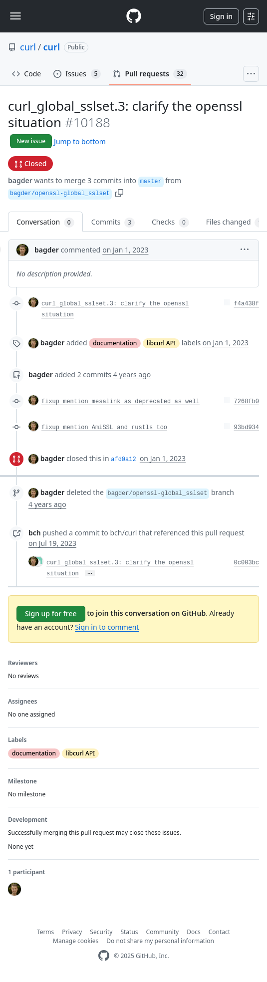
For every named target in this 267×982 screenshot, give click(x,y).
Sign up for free (51, 613)
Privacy (72, 932)
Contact (219, 932)
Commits (113, 222)
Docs (194, 932)
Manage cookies (75, 941)
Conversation (45, 222)
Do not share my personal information (160, 941)
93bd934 (246, 427)
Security (101, 932)
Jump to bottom (80, 141)
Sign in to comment (107, 627)
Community (162, 932)
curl (28, 47)
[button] (119, 192)
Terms (45, 932)
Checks (170, 222)
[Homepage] (134, 16)
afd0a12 (123, 459)
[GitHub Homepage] (104, 956)
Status (129, 932)
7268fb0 (246, 401)
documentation (115, 343)
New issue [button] (30, 141)
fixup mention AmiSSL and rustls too (104, 427)
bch (34, 532)
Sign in (221, 16)
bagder (20, 180)
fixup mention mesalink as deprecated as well (120, 401)
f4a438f (246, 303)
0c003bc (246, 562)
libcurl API (161, 343)
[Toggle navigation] (15, 15)
